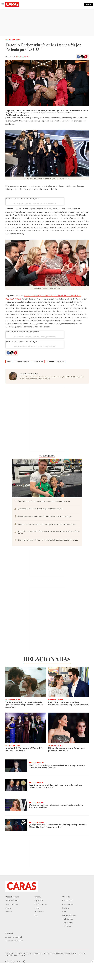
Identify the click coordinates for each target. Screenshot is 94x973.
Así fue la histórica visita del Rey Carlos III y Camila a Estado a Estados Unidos (47, 524)
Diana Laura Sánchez (23, 57)
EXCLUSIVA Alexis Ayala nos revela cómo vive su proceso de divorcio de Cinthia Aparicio (57, 766)
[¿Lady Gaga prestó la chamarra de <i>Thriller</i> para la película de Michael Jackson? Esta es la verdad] (16, 825)
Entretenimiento (12, 39)
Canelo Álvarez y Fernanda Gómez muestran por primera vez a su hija (44, 501)
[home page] (12, 4)
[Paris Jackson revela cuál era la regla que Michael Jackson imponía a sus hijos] (16, 805)
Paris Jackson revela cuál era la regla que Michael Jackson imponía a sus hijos (56, 806)
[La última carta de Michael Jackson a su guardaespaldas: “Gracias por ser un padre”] (16, 785)
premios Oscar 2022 (55, 362)
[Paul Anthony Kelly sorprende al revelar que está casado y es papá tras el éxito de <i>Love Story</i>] (25, 682)
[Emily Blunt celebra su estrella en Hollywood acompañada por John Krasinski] (68, 682)
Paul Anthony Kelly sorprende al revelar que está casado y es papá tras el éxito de (24, 704)
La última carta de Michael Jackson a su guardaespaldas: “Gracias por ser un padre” (55, 786)
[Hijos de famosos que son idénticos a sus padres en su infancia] (68, 728)
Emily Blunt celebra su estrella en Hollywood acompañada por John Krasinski (68, 703)
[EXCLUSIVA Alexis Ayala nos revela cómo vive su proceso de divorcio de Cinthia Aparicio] (16, 765)
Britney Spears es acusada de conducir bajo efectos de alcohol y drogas (45, 516)
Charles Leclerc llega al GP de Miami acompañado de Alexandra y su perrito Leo (48, 540)
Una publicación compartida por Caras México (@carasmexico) (35, 203)
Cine (9, 362)
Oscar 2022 (38, 362)
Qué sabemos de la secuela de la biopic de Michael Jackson (40, 509)
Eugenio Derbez (22, 362)
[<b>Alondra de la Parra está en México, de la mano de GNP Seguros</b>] (25, 728)
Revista (88, 4)
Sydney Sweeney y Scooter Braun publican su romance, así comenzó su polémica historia (49, 532)
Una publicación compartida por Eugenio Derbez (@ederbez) (34, 346)
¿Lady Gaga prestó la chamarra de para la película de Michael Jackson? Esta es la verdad (58, 826)
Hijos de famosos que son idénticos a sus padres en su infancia (66, 749)
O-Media (66, 897)
